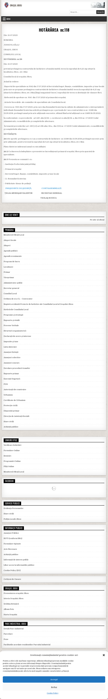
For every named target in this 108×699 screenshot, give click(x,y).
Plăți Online (9, 466)
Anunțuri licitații (11, 352)
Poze (6, 639)
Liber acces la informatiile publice (19, 565)
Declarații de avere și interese (17, 336)
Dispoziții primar (11, 411)
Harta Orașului (10, 614)
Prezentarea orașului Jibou (16, 593)
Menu (8, 18)
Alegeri (7, 245)
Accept (54, 679)
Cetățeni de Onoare (12, 579)
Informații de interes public (16, 560)
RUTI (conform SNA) (13, 538)
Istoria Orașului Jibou (13, 598)
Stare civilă (9, 421)
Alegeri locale (10, 240)
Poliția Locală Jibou (12, 519)
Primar (7, 272)
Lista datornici (10, 347)
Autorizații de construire (15, 389)
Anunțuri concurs (11, 363)
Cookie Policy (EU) (12, 570)
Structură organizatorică (15, 331)
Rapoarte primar (11, 373)
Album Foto (9, 609)
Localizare (8, 267)
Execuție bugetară (12, 379)
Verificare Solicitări (12, 445)
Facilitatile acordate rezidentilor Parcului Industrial (27, 645)
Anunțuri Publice (11, 533)
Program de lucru (12, 261)
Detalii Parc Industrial (13, 629)
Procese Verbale (11, 325)
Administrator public (13, 283)
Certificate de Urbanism (14, 400)
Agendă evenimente (13, 256)
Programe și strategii (13, 315)
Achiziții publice (11, 427)
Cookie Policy (52, 693)
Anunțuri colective (12, 357)
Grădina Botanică (11, 604)
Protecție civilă (10, 405)
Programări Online (12, 461)
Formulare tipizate (12, 544)
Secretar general (11, 288)
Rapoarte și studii (12, 320)
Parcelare (8, 634)
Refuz (54, 687)
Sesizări (7, 456)
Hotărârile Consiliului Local (16, 309)
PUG (6, 384)
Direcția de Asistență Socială (16, 416)
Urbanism (8, 395)
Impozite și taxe (11, 341)
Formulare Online (12, 450)
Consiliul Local (10, 293)
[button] (103, 655)
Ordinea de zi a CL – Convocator (18, 299)
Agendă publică (10, 251)
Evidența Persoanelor (13, 508)
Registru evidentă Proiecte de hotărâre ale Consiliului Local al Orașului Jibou (38, 304)
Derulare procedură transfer (17, 368)
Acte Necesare (10, 549)
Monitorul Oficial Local (14, 235)
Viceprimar (9, 277)
